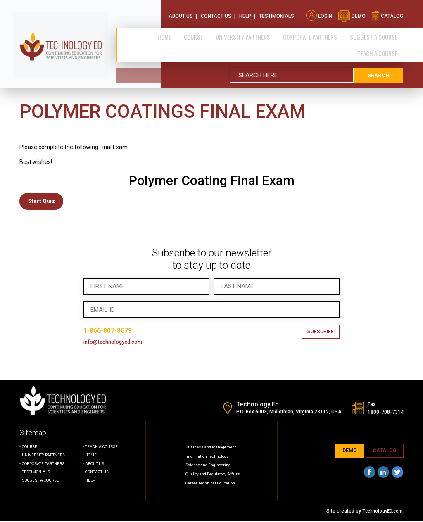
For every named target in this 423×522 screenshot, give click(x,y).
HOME (91, 456)
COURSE (31, 448)
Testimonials (276, 11)
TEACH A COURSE (380, 46)
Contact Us (216, 11)
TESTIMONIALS (38, 473)
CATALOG (385, 452)
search (378, 68)
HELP (91, 481)
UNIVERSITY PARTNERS (47, 456)
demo (352, 11)
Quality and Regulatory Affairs (212, 475)
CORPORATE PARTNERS (317, 31)
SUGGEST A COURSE (376, 31)
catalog (387, 11)
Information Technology (205, 457)
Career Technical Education (210, 484)
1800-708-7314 (381, 413)
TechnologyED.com (380, 512)
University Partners (254, 31)
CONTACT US (99, 473)
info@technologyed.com (119, 343)
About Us (181, 11)
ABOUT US (96, 464)
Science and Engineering (206, 466)
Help (245, 11)
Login (319, 11)
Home (185, 31)
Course (209, 31)
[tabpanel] (211, 154)
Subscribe (320, 333)
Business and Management (210, 448)
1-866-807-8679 (112, 332)
